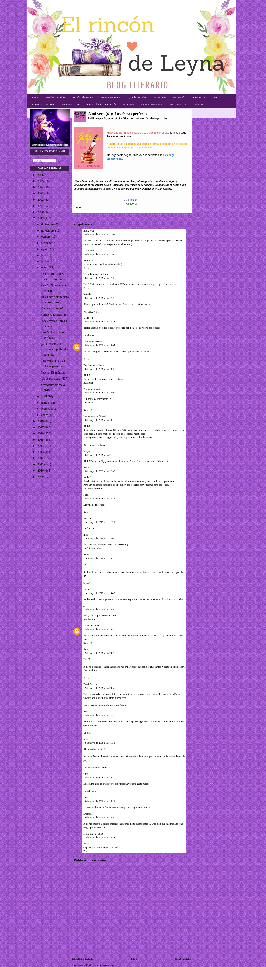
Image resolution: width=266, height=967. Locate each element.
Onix (85, 773)
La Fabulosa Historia (93, 341)
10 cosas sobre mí (52, 308)
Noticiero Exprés (70, 104)
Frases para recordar (43, 104)
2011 (40, 464)
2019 (40, 218)
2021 (40, 205)
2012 (40, 458)
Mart (85, 739)
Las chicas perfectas (156, 118)
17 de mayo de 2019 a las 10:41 (99, 837)
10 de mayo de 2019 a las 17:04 (99, 254)
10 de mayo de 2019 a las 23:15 (99, 498)
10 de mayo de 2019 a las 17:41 (99, 321)
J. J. (85, 605)
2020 (40, 211)
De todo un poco (179, 104)
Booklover (88, 230)
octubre (46, 236)
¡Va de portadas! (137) (55, 378)
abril (44, 396)
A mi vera (128, 104)
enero (45, 415)
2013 (40, 452)
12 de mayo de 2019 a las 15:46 (99, 629)
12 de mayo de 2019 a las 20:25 (99, 653)
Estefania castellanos (93, 365)
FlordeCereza (90, 684)
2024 (40, 187)
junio (44, 261)
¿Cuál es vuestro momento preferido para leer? (54, 349)
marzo (45, 402)
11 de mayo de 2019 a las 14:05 (99, 538)
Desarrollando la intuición (101, 104)
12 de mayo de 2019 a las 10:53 (99, 609)
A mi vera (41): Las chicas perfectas (118, 114)
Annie (86, 467)
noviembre (48, 230)
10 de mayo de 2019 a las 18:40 (99, 420)
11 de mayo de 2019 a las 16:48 (99, 593)
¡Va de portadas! (138, 97)
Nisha (86, 797)
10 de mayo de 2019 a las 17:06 (99, 278)
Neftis (86, 494)
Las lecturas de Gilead (94, 416)
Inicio (35, 97)
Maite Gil (88, 317)
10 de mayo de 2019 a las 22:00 (99, 471)
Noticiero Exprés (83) (54, 314)
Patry (86, 554)
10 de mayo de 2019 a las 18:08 (99, 369)
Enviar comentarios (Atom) (100, 965)
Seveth (86, 589)
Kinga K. (87, 518)
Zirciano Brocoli (91, 388)
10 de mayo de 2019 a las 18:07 (99, 345)
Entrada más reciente (82, 958)
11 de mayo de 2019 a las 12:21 (99, 522)
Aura (85, 711)
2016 (40, 433)
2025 (40, 181)
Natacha (87, 294)
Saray (86, 649)
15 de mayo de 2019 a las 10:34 (99, 817)
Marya (86, 451)
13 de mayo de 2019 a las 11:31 (99, 742)
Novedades (160, 97)
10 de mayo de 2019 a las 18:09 (99, 392)
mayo (45, 267)
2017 (40, 427)
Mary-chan (88, 250)
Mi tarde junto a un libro (95, 274)
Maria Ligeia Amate (93, 833)
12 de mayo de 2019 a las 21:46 (99, 715)
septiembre (48, 242)
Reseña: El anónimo (53, 372)
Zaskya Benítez (91, 625)
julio (44, 255)
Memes (199, 104)
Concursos (199, 97)
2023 (40, 193)
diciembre (47, 224)
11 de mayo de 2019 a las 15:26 (99, 558)
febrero (46, 408)
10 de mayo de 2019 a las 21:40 (99, 454)
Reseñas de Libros (55, 97)
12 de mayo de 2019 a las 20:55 (99, 687)
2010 (40, 470)
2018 (40, 421)
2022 (40, 199)
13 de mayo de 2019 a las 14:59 (99, 777)
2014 (40, 445)
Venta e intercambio (152, 104)
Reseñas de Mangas (83, 97)
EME (215, 97)
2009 (40, 476)
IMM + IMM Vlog (111, 97)
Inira (85, 534)
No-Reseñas (180, 97)
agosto (45, 249)
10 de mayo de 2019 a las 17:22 (99, 298)
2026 (40, 174)
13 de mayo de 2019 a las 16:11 (99, 801)
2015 (40, 439)
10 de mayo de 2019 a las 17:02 (99, 234)
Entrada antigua (183, 958)
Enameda (88, 813)
